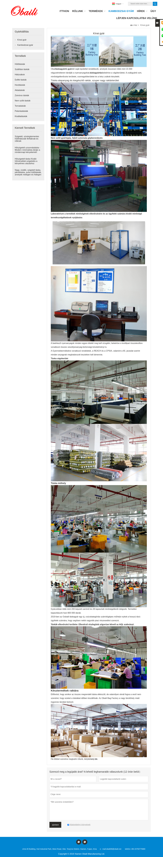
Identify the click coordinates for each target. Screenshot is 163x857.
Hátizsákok (20, 74)
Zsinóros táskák (22, 95)
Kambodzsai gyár (25, 45)
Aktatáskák (20, 90)
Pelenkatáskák (21, 111)
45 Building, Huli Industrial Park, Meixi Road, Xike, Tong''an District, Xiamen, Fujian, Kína (62, 849)
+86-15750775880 (138, 849)
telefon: (128, 849)
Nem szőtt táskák (22, 101)
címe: (24, 849)
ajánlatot (55, 825)
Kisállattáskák (21, 116)
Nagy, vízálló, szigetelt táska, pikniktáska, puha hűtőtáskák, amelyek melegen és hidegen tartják (28, 173)
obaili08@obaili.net (113, 849)
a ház (134, 25)
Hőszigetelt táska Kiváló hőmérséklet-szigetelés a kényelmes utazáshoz (26, 161)
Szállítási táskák (22, 69)
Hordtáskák (20, 85)
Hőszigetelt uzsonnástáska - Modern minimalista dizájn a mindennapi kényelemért (27, 150)
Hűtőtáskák (20, 64)
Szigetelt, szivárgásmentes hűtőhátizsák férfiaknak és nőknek (27, 138)
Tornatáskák (20, 106)
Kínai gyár (21, 40)
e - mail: (103, 849)
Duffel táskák (20, 80)
